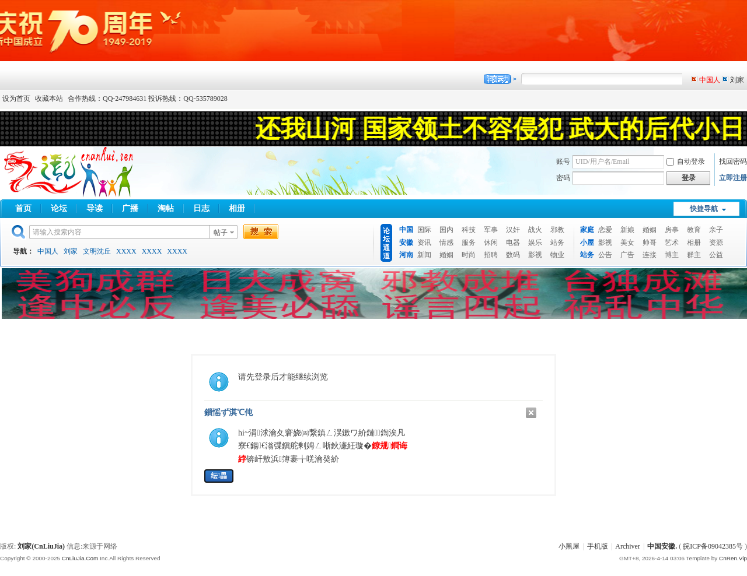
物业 (557, 255)
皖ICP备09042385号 (713, 546)
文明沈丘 (97, 251)
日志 (201, 208)
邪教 (557, 230)
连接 (650, 255)
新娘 (627, 230)
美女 (627, 242)
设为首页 (16, 98)
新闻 (424, 255)
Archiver (627, 546)
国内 (446, 230)
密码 (563, 178)
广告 (627, 255)
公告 (605, 255)
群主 (694, 255)
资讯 (424, 242)
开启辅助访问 (744, 98)
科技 (469, 230)
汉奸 (513, 230)
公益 (716, 255)
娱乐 (535, 242)
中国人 (47, 251)
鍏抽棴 (531, 413)
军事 (491, 230)
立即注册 (733, 178)
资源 (716, 242)
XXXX (126, 251)
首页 (23, 208)
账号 (563, 161)
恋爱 (605, 230)
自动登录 (685, 161)
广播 (130, 208)
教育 (694, 230)
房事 (672, 230)
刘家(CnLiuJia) (41, 546)
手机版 (597, 546)
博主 (672, 255)
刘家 (71, 251)
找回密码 (733, 161)
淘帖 (166, 208)
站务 (557, 242)
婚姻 (446, 255)
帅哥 (650, 242)
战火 (535, 230)
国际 (424, 230)
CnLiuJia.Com (80, 558)
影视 (535, 255)
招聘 (491, 255)
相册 (237, 208)
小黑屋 (569, 546)
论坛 (59, 208)
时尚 (469, 255)
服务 (469, 242)
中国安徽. (662, 546)
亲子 (716, 230)
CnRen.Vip (733, 558)
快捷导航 (704, 209)
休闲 (491, 242)
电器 (513, 242)
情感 (446, 242)
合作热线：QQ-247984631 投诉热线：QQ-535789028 (148, 98)
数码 (513, 255)
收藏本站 (49, 98)
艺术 (672, 242)
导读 (94, 208)
